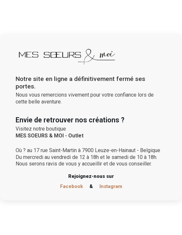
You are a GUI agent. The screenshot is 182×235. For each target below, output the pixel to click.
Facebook (71, 186)
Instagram (110, 186)
